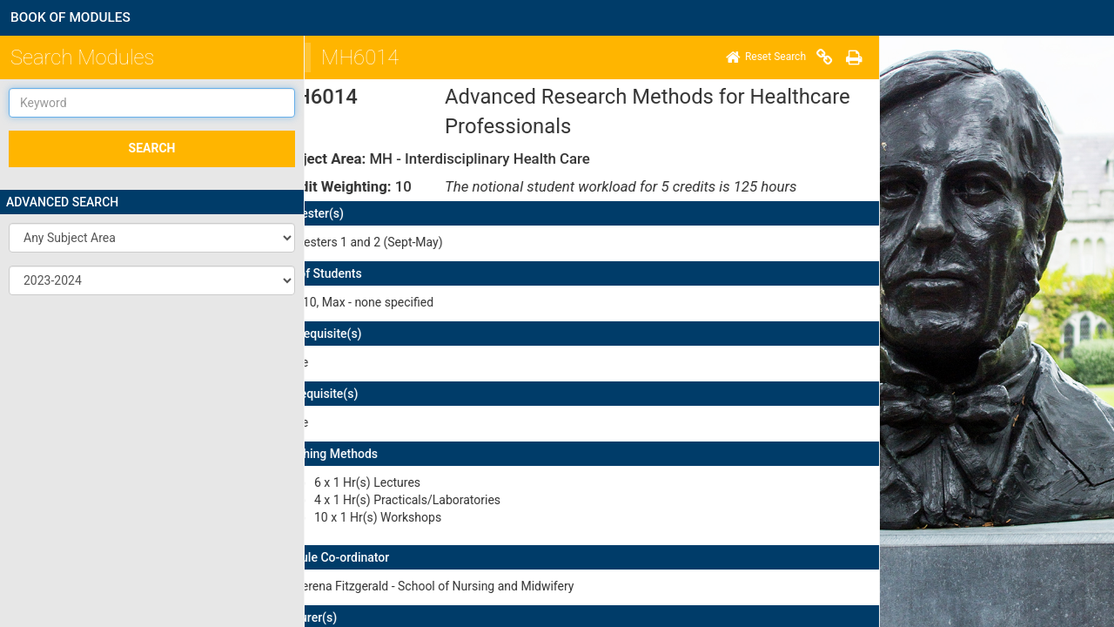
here (591, 514)
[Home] (325, 57)
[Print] (413, 57)
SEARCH (152, 148)
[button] (152, 238)
